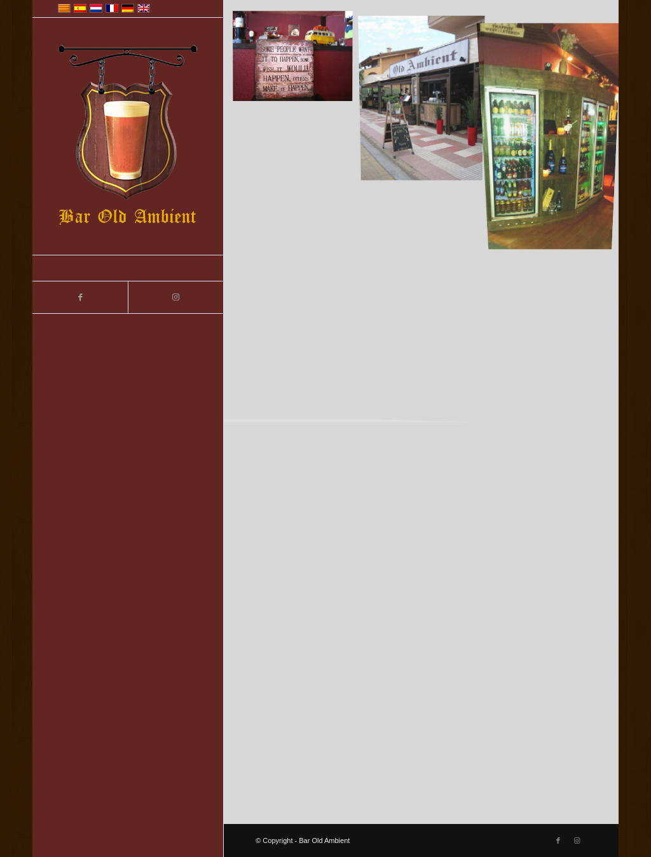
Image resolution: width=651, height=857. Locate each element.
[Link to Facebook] (80, 297)
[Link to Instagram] (175, 297)
